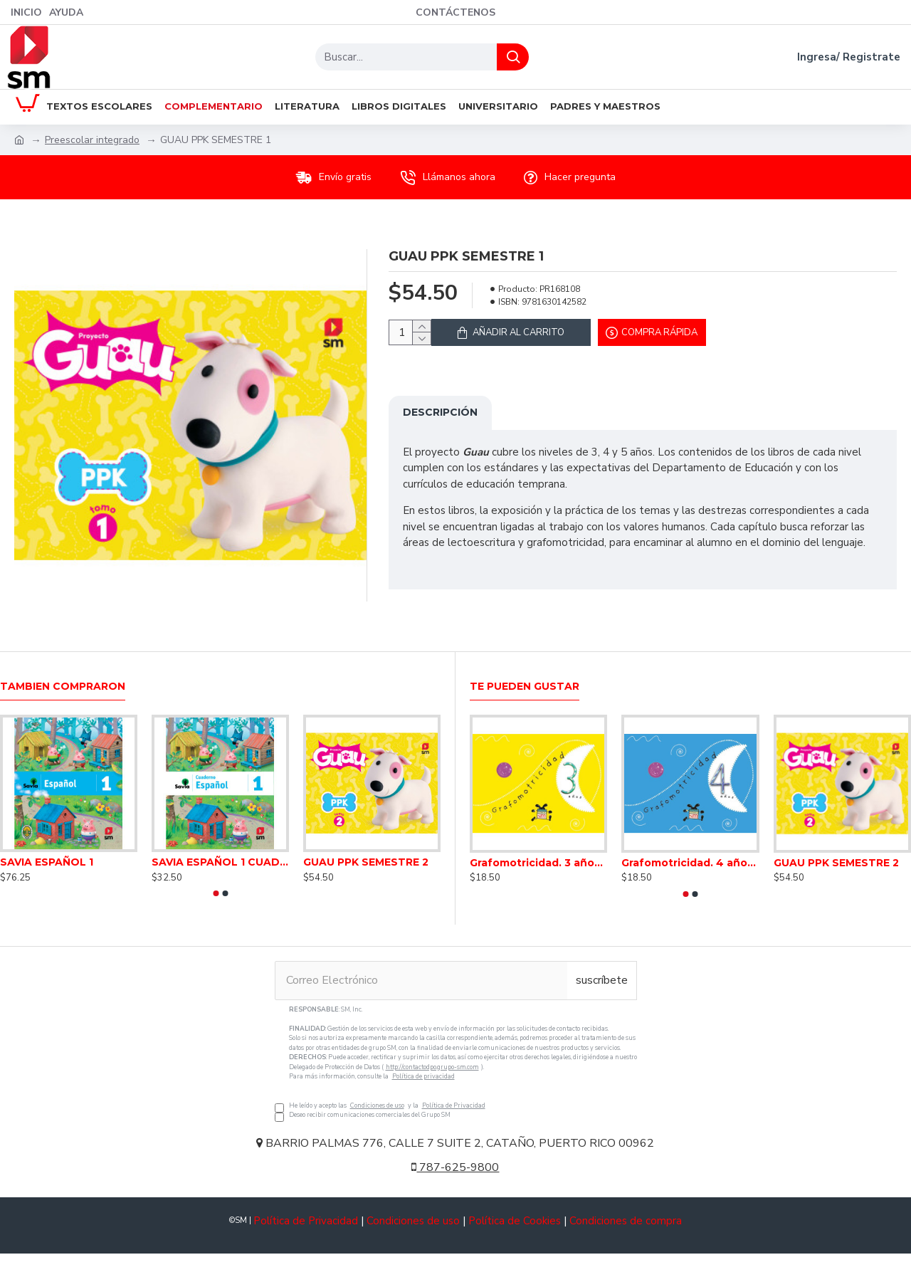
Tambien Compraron (62, 687)
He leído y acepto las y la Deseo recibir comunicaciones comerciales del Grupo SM (456, 1062)
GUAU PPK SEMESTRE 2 (365, 862)
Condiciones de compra (625, 1221)
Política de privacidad (423, 1076)
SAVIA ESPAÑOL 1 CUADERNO (220, 862)
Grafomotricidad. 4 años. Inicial (690, 862)
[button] (215, 893)
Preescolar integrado (92, 140)
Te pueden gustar (524, 687)
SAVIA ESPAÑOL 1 (46, 862)
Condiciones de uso (377, 1105)
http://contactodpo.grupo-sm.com (432, 1067)
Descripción (440, 420)
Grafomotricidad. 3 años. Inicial (538, 862)
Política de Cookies (514, 1221)
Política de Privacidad (453, 1105)
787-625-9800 (455, 1167)
